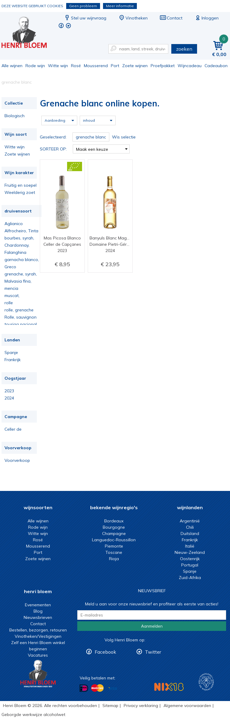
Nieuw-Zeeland (190, 552)
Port (115, 65)
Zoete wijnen (135, 65)
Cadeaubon (216, 65)
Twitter (153, 652)
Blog (38, 611)
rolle (8, 302)
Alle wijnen (11, 65)
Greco (10, 266)
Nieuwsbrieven (38, 617)
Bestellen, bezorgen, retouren (38, 630)
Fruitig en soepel (20, 185)
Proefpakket (163, 65)
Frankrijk (12, 359)
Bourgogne (114, 527)
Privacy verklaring (141, 705)
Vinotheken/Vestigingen (38, 636)
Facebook (105, 652)
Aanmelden (152, 626)
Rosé (76, 65)
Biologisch (14, 115)
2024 (9, 398)
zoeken (184, 49)
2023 (9, 391)
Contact (171, 18)
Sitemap (110, 705)
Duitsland (190, 533)
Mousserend (96, 65)
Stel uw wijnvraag (85, 18)
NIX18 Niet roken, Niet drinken (169, 687)
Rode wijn (35, 65)
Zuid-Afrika (190, 577)
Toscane (113, 552)
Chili (190, 527)
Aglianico (13, 223)
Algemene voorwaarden (187, 705)
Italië (189, 546)
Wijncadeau (190, 65)
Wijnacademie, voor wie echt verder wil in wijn (206, 682)
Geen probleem (83, 6)
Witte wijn (58, 65)
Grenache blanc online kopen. (28, 33)
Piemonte (114, 546)
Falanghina (15, 252)
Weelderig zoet (19, 192)
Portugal (189, 565)
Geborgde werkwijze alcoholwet (33, 714)
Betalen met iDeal (84, 688)
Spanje (11, 352)
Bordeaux (113, 521)
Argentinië (190, 521)
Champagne (114, 533)
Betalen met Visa (112, 688)
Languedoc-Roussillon (114, 539)
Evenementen (38, 605)
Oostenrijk (190, 558)
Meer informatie (120, 6)
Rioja (114, 558)
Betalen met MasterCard (97, 688)
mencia (11, 288)
